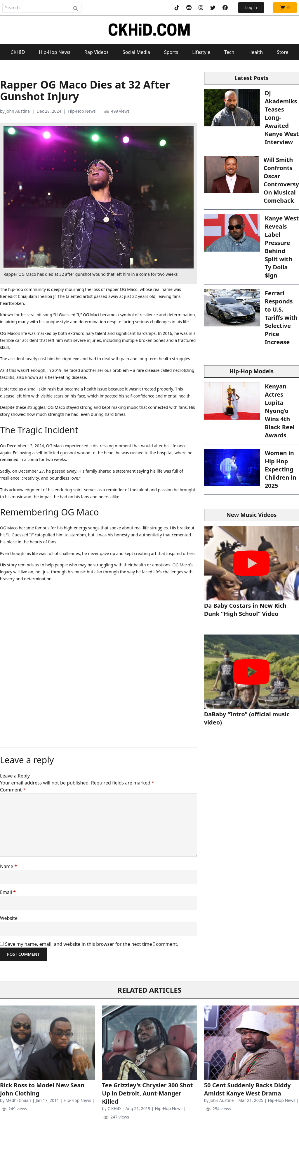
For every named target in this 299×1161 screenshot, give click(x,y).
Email (8, 892)
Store (282, 52)
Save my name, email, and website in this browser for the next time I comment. (91, 944)
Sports (171, 52)
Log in (251, 7)
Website (9, 918)
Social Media (136, 52)
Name (8, 866)
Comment (12, 790)
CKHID (18, 52)
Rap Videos (96, 52)
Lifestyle (201, 52)
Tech (229, 52)
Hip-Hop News (54, 52)
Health (255, 52)
